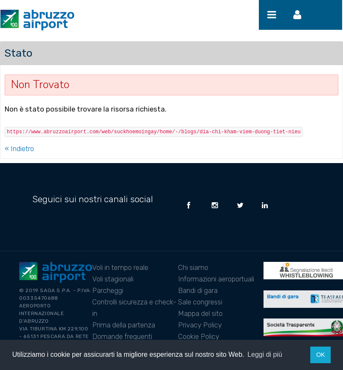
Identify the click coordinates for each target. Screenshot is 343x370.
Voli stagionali (112, 279)
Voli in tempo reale (120, 267)
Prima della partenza (123, 325)
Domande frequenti (122, 336)
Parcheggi (107, 290)
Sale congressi (200, 302)
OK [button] (320, 354)
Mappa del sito (200, 313)
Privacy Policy (200, 325)
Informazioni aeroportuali (216, 279)
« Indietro (19, 148)
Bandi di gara (198, 290)
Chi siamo (193, 267)
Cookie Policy (198, 336)
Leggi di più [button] (264, 354)
